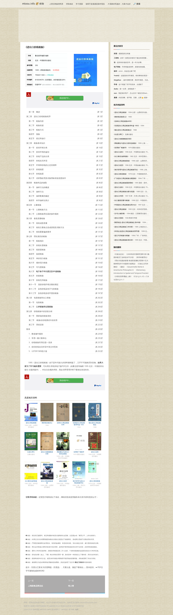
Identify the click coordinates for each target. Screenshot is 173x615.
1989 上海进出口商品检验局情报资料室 (138, 227)
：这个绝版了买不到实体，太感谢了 (128, 84)
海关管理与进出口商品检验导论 (79, 482)
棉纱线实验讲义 (47, 423)
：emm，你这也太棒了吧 (124, 71)
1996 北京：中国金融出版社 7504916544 (134, 165)
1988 (125, 130)
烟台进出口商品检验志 (95, 424)
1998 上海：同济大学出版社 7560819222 (141, 169)
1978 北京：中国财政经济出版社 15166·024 (136, 174)
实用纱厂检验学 (79, 452)
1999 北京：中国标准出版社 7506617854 (139, 240)
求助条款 (69, 4)
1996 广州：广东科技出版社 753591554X (137, 235)
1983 (122, 117)
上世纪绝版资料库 (56, 4)
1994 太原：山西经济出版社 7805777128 (135, 112)
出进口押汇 (31, 452)
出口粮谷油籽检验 (31, 481)
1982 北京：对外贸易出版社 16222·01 (135, 156)
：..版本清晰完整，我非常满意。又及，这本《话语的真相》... (139, 80)
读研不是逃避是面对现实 (95, 4)
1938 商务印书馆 (125, 218)
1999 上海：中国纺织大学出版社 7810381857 (142, 143)
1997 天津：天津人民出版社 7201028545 (134, 196)
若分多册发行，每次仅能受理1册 (53, 85)
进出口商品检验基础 (47, 482)
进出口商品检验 (31, 423)
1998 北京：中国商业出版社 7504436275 (134, 187)
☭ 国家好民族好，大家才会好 (119, 4)
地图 (76, 609)
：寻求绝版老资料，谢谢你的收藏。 (129, 67)
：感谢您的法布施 (121, 53)
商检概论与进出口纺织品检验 (63, 453)
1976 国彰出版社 (126, 147)
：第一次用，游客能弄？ (124, 89)
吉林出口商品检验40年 (63, 424)
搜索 (138, 3)
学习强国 (79, 4)
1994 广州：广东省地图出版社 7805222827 (141, 178)
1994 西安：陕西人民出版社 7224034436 (142, 222)
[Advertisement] (86, 25)
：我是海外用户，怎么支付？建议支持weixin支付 (133, 93)
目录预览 (56, 70)
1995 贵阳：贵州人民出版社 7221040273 (139, 183)
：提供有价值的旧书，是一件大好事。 (128, 62)
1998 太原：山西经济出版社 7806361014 (137, 161)
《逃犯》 (122, 267)
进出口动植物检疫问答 (47, 453)
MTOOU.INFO (45, 609)
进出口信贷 (63, 481)
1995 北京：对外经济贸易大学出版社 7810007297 (139, 209)
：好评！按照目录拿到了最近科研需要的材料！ (133, 58)
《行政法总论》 (119, 254)
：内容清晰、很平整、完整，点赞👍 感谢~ (130, 97)
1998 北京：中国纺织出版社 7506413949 (137, 200)
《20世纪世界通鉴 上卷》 (123, 276)
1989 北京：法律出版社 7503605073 (138, 191)
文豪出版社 (123, 134)
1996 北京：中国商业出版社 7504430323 (134, 152)
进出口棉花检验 (95, 481)
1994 (128, 125)
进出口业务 (95, 452)
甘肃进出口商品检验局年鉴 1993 (79, 424)
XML (73, 609)
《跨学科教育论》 (141, 257)
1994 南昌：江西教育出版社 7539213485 (135, 213)
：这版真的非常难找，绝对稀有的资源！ (131, 75)
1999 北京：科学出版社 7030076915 (140, 231)
